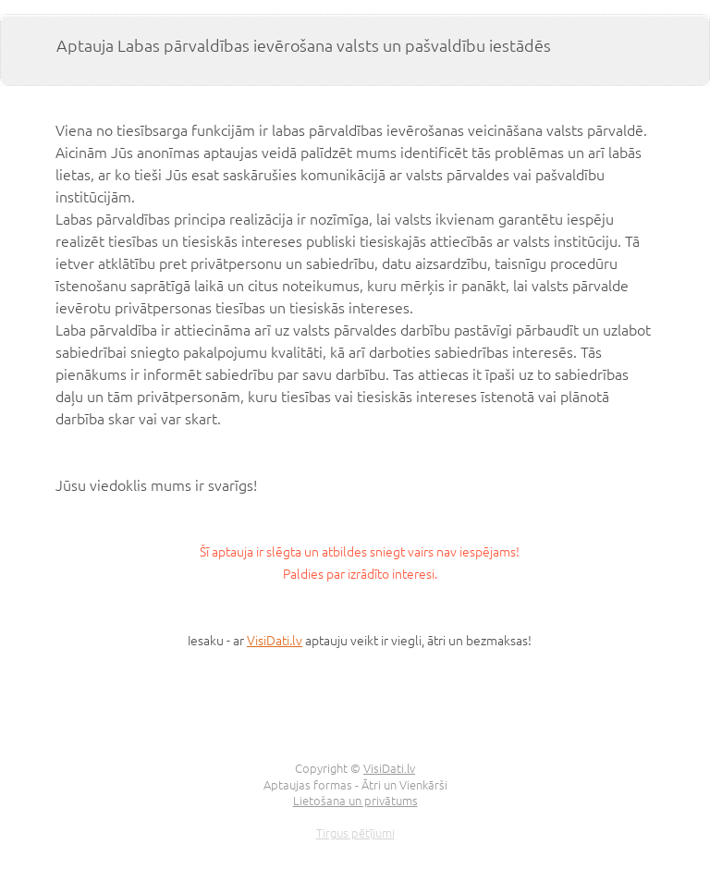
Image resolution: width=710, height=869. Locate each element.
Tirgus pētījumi (355, 832)
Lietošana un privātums (355, 800)
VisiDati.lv (274, 639)
